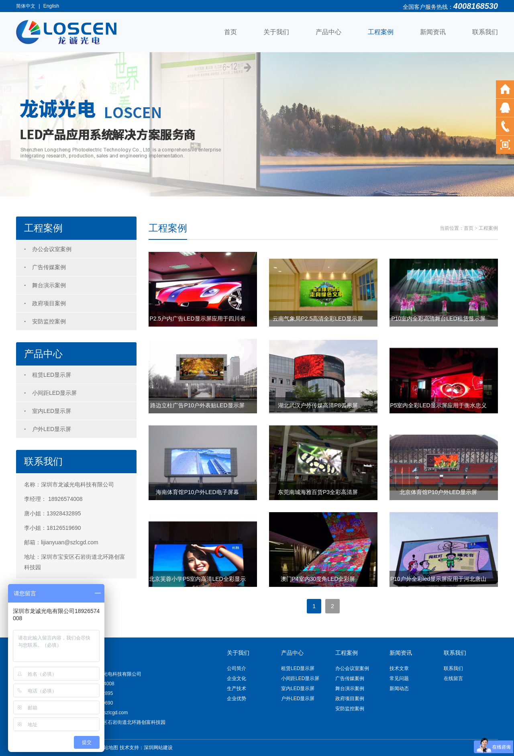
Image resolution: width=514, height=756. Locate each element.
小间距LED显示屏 (54, 393)
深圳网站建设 (158, 747)
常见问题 (399, 678)
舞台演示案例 (49, 285)
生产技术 (236, 688)
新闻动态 (399, 688)
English (51, 6)
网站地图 (108, 747)
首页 (230, 32)
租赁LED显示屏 (51, 375)
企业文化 (236, 678)
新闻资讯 (433, 32)
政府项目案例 (49, 303)
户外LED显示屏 (51, 429)
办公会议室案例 (51, 249)
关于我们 (276, 32)
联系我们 (485, 32)
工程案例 (381, 32)
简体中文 (25, 6)
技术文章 (399, 668)
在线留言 (453, 678)
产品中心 (328, 32)
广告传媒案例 (49, 267)
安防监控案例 (49, 321)
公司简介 (236, 668)
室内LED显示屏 (51, 411)
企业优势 (236, 698)
